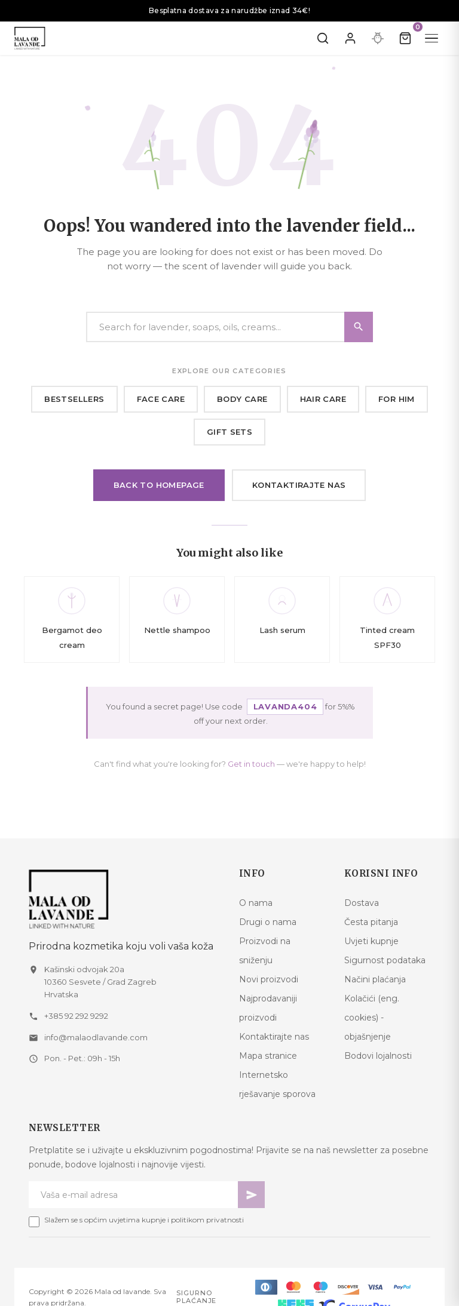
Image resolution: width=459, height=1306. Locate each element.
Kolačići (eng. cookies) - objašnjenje (371, 1017)
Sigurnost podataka (385, 960)
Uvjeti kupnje (371, 941)
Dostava (361, 903)
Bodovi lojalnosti (378, 1055)
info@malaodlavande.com (96, 1037)
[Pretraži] (323, 38)
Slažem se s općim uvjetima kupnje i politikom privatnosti (144, 1219)
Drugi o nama (267, 922)
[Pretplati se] (251, 1194)
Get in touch (251, 764)
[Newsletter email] (133, 1194)
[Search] (229, 327)
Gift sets (230, 432)
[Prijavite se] (350, 38)
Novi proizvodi (268, 979)
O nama (256, 903)
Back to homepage (159, 485)
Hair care (323, 399)
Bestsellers (74, 399)
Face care (161, 399)
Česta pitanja (371, 922)
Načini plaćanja (375, 979)
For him (396, 399)
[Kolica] (405, 38)
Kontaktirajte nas (299, 485)
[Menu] (431, 38)
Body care (242, 399)
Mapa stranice (268, 1055)
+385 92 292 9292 (76, 1016)
